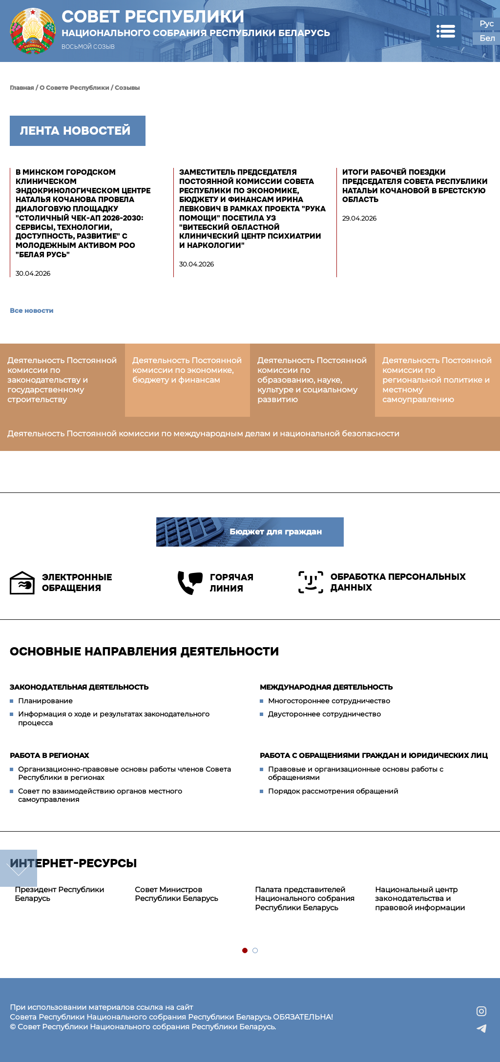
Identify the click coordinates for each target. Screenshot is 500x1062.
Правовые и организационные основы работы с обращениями (355, 773)
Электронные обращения (61, 582)
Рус (486, 23)
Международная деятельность (326, 687)
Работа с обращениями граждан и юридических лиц (374, 755)
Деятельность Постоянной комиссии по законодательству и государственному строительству (62, 380)
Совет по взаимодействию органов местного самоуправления (100, 795)
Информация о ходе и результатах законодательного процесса (113, 718)
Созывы (127, 87)
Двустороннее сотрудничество (324, 714)
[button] (445, 31)
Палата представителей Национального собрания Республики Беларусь (304, 899)
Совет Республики (196, 23)
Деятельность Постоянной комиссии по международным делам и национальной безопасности (203, 433)
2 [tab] (255, 951)
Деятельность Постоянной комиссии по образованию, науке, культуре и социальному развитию (312, 380)
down (18, 868)
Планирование (45, 700)
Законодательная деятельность (79, 687)
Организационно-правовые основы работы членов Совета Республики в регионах (124, 773)
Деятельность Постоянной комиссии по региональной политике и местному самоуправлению (437, 380)
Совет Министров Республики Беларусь (176, 894)
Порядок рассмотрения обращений (333, 791)
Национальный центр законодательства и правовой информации (420, 899)
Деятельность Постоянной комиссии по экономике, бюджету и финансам (187, 370)
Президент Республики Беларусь (59, 894)
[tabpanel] (70, 895)
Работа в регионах (49, 755)
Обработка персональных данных (382, 582)
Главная (22, 87)
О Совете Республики (74, 87)
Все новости (31, 310)
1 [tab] (245, 951)
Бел (487, 38)
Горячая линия (215, 583)
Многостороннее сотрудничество (329, 700)
